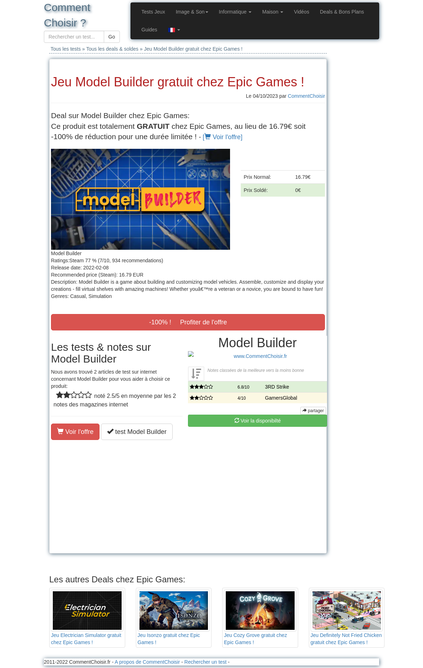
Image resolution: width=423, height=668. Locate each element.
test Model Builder (137, 431)
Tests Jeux (153, 12)
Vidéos (301, 12)
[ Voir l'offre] (222, 137)
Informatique (235, 12)
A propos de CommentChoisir (147, 662)
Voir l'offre (75, 431)
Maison (272, 12)
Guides (149, 29)
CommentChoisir (306, 96)
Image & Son (192, 12)
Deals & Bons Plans (342, 12)
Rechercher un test (205, 662)
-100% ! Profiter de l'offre (188, 322)
